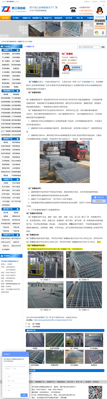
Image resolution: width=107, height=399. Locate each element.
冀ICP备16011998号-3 (68, 387)
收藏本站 (87, 1)
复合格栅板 (16, 79)
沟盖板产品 (7, 179)
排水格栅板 (6, 54)
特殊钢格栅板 (5, 109)
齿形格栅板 (16, 57)
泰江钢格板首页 (11, 41)
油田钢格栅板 (5, 135)
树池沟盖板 (16, 194)
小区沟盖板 (6, 201)
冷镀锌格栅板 (16, 83)
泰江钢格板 (56, 317)
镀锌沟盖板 (6, 190)
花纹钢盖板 (6, 205)
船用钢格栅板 (5, 116)
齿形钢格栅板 (16, 105)
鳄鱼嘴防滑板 (5, 223)
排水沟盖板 (16, 190)
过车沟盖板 (16, 198)
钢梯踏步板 (16, 223)
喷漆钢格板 (16, 146)
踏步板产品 (7, 209)
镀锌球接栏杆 (16, 238)
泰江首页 (5, 18)
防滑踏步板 (6, 220)
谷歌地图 (63, 397)
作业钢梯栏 (6, 249)
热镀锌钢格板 (5, 146)
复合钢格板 (16, 164)
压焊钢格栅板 (5, 105)
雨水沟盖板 (16, 187)
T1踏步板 (16, 231)
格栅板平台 (6, 79)
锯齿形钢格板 (5, 153)
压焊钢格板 (6, 161)
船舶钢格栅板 (16, 124)
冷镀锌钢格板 (5, 150)
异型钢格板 (16, 150)
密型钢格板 (16, 153)
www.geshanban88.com (67, 395)
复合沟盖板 (6, 187)
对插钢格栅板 (5, 113)
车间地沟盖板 (5, 198)
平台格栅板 (6, 57)
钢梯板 (5, 216)
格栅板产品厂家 (45, 317)
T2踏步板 (6, 227)
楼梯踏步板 (16, 216)
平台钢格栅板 (16, 98)
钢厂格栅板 (16, 61)
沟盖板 (5, 183)
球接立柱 (6, 246)
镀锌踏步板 (16, 220)
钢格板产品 (48, 18)
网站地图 (102, 1)
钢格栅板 (16, 94)
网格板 (5, 175)
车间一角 (79, 18)
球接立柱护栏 (16, 246)
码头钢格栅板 (16, 127)
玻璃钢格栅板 (16, 172)
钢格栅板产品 (37, 18)
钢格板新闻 (58, 18)
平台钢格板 (6, 157)
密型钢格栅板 (16, 109)
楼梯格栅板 (6, 83)
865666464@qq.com (13, 284)
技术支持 (69, 18)
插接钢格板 (16, 157)
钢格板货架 (6, 168)
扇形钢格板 (6, 164)
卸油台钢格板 (16, 161)
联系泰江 (7, 256)
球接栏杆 (16, 242)
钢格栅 (5, 94)
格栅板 (16, 87)
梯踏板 (16, 212)
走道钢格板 (16, 168)
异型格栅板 (6, 68)
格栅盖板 (16, 68)
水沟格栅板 (6, 72)
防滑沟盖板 (6, 194)
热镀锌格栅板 (16, 72)
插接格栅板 (16, 76)
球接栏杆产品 (8, 235)
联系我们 (95, 1)
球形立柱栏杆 (5, 242)
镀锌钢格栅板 (5, 98)
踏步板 (5, 212)
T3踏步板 (16, 227)
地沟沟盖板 (16, 183)
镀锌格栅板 (16, 54)
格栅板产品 (26, 18)
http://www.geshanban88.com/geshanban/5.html (53, 320)
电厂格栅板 (6, 61)
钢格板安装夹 (5, 172)
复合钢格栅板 (16, 102)
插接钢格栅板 (5, 102)
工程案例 (90, 18)
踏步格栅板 (6, 87)
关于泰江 (16, 18)
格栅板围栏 (6, 65)
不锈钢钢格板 (16, 175)
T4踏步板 (6, 231)
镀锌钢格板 (16, 142)
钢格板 (5, 142)
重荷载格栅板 (16, 65)
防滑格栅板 (6, 76)
